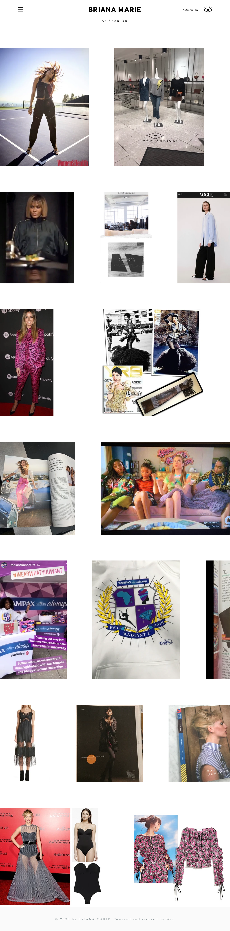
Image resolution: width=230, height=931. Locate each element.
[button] (20, 9)
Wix (170, 919)
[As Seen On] (190, 10)
